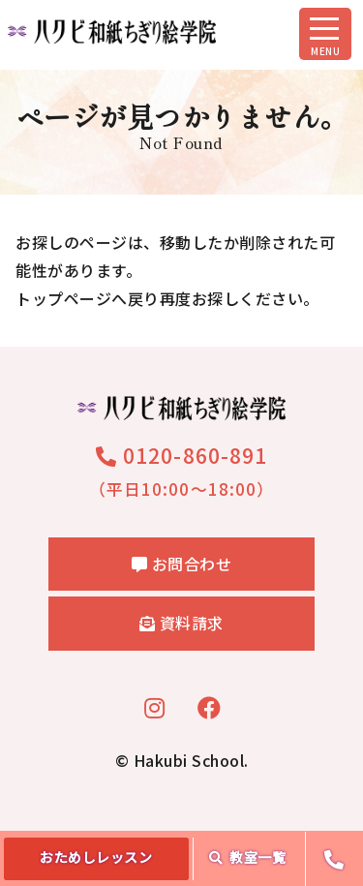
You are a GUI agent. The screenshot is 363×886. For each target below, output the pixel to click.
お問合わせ (182, 563)
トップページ (63, 298)
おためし (96, 857)
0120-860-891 (181, 455)
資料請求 (181, 622)
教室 (248, 857)
